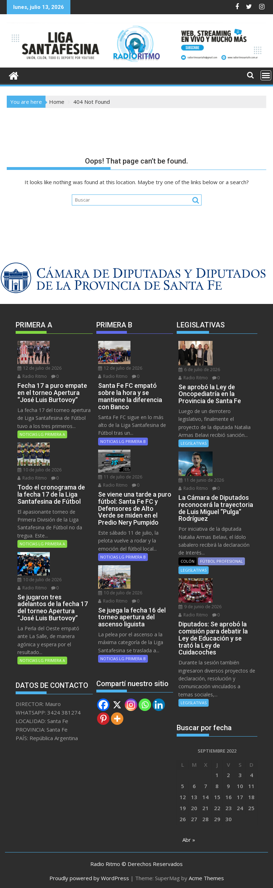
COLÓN (187, 559)
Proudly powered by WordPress (89, 876)
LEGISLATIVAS (194, 442)
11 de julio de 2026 (120, 476)
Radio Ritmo (32, 376)
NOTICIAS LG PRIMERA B (123, 440)
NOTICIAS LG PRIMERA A (42, 433)
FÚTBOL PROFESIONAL (221, 559)
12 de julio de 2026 (39, 368)
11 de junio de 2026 (201, 479)
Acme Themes (206, 876)
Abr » (188, 837)
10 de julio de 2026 (39, 469)
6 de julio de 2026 (199, 369)
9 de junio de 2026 (199, 605)
